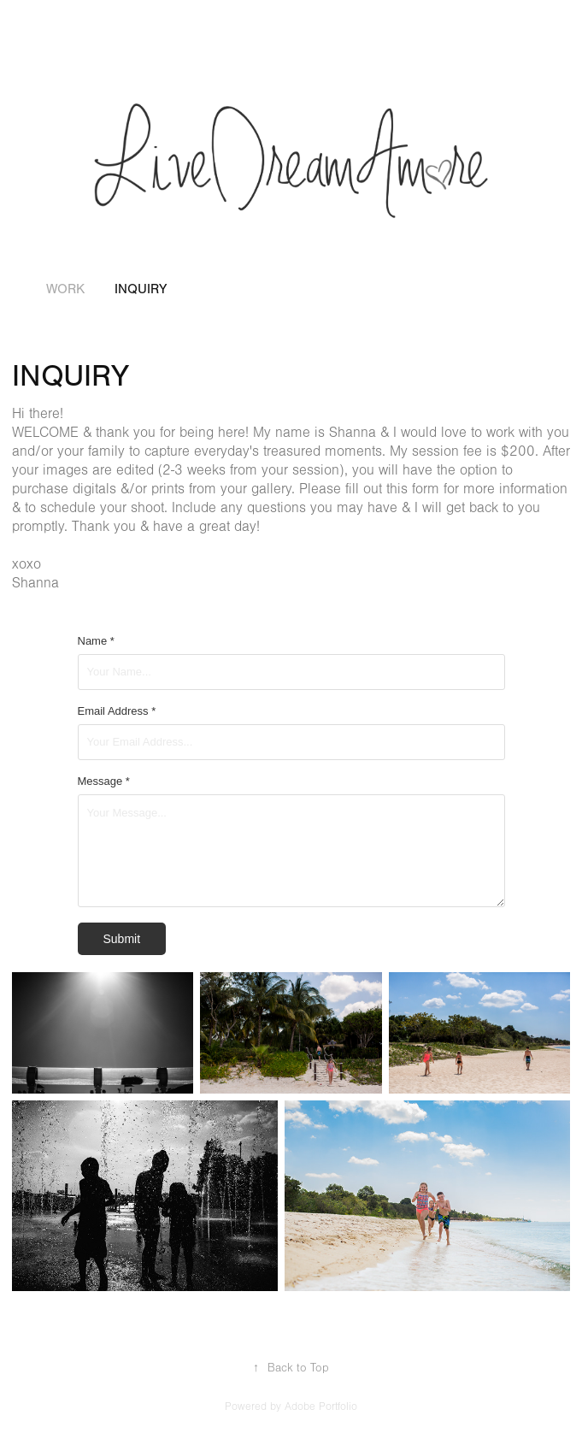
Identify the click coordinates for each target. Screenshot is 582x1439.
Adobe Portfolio (321, 1406)
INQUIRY (141, 289)
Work (65, 289)
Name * (96, 641)
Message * (104, 781)
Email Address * (117, 711)
